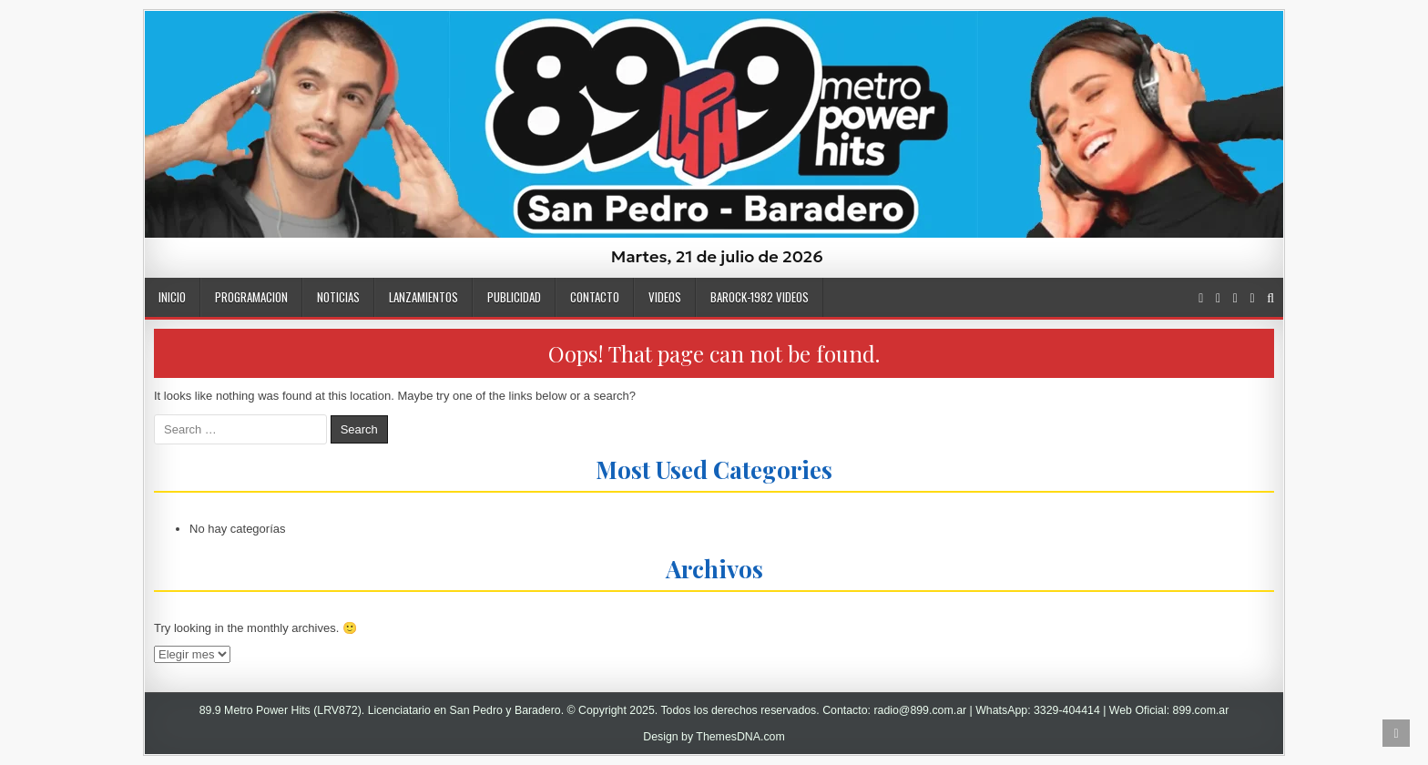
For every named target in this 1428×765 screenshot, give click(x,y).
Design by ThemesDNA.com (714, 736)
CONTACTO (594, 297)
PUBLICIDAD (514, 297)
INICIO (172, 297)
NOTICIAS (338, 297)
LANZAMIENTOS (423, 297)
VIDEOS (664, 297)
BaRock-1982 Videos (759, 297)
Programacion (251, 297)
